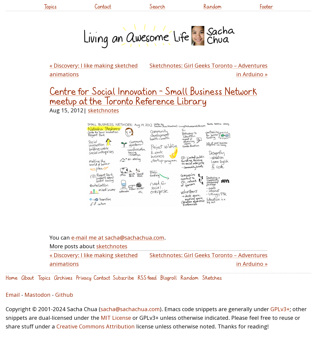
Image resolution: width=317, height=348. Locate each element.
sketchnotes (103, 110)
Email (13, 294)
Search (157, 6)
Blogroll (168, 277)
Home (12, 277)
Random (212, 6)
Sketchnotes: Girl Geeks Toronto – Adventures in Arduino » (208, 70)
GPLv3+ (280, 309)
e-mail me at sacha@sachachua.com (117, 237)
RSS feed (147, 277)
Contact (103, 6)
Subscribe (123, 277)
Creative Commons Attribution (95, 326)
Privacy (83, 277)
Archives (63, 277)
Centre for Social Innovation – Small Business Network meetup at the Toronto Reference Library (153, 96)
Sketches (212, 277)
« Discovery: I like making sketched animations (94, 70)
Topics (50, 6)
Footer (266, 6)
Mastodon (38, 294)
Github (64, 294)
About (27, 277)
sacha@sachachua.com (130, 309)
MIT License (116, 317)
